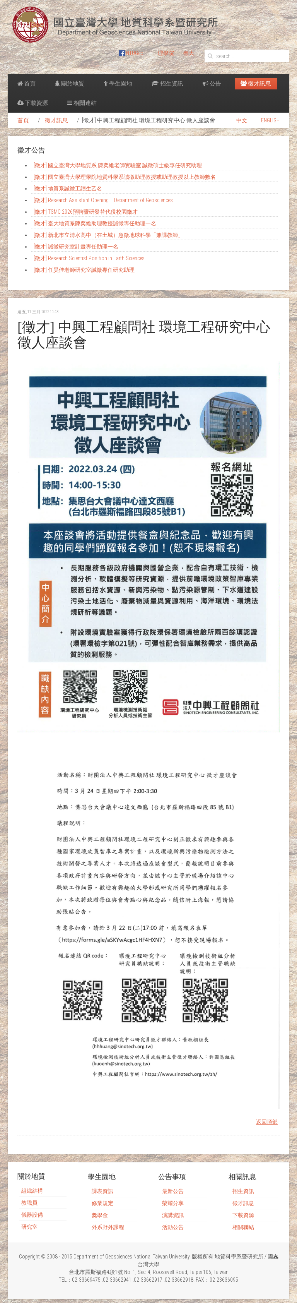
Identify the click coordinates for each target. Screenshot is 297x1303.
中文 (241, 120)
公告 (212, 83)
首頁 (26, 83)
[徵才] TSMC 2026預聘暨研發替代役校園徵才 (86, 212)
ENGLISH (270, 120)
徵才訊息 (256, 83)
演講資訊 (173, 1215)
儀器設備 (32, 1215)
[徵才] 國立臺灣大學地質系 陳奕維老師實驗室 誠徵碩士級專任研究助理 (118, 165)
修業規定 (102, 1203)
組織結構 (32, 1191)
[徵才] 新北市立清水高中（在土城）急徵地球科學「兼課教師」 (108, 235)
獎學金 (100, 1215)
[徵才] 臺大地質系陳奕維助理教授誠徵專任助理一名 (95, 223)
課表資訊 (102, 1191)
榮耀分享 (173, 1203)
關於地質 (69, 83)
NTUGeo (131, 53)
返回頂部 (267, 1122)
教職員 (29, 1203)
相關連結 (82, 102)
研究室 (29, 1227)
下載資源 (32, 102)
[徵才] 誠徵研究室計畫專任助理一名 (76, 246)
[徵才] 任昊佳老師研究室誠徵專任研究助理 (84, 270)
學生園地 (118, 83)
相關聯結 (243, 1227)
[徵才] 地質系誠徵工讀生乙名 (68, 188)
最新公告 (173, 1191)
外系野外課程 (108, 1227)
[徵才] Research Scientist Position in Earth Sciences (89, 258)
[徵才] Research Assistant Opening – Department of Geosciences (103, 200)
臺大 (188, 53)
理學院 (166, 53)
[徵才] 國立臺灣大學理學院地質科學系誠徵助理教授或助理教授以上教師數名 (125, 177)
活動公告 (173, 1227)
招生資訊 (167, 83)
